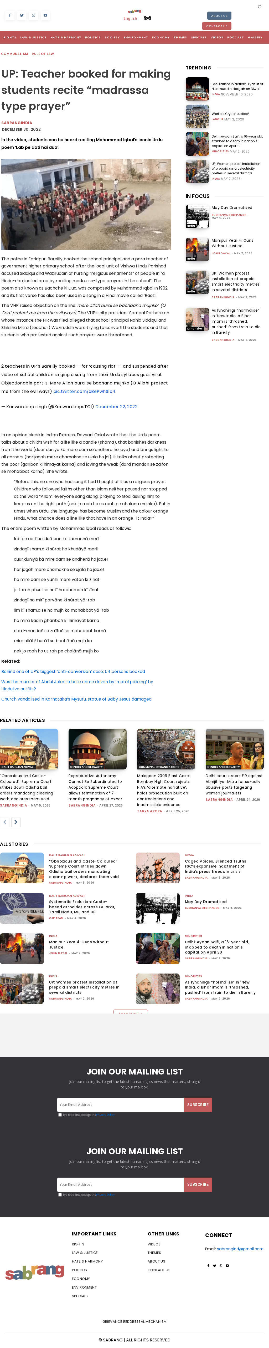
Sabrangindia (16, 122)
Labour (218, 119)
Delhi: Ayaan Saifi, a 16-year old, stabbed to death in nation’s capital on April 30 (237, 141)
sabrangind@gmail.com (240, 1248)
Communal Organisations (159, 767)
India (216, 94)
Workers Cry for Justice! (230, 114)
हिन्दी (147, 18)
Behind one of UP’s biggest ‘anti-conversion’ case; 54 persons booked (73, 671)
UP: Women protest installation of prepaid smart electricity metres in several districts (236, 168)
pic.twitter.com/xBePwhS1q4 (84, 391)
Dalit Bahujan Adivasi (18, 767)
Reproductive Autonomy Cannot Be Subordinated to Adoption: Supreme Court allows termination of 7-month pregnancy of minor (95, 787)
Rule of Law (43, 54)
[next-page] (16, 822)
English (130, 18)
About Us (219, 16)
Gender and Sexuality (86, 767)
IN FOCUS (198, 196)
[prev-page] (4, 822)
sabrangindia (223, 297)
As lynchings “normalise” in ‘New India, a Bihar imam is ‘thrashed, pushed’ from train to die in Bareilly (236, 321)
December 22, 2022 (116, 407)
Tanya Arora (149, 811)
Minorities (220, 151)
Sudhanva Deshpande (229, 215)
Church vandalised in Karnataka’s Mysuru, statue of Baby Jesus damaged (76, 699)
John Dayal (221, 253)
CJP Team (56, 918)
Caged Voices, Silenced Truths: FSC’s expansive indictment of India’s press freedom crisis (216, 866)
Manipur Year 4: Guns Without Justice (233, 243)
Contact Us (216, 26)
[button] (260, 7)
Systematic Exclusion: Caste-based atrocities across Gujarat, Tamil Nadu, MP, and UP (82, 907)
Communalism (14, 54)
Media (189, 855)
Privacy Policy (105, 1115)
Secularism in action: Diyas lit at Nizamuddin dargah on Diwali (237, 86)
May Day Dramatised (232, 207)
